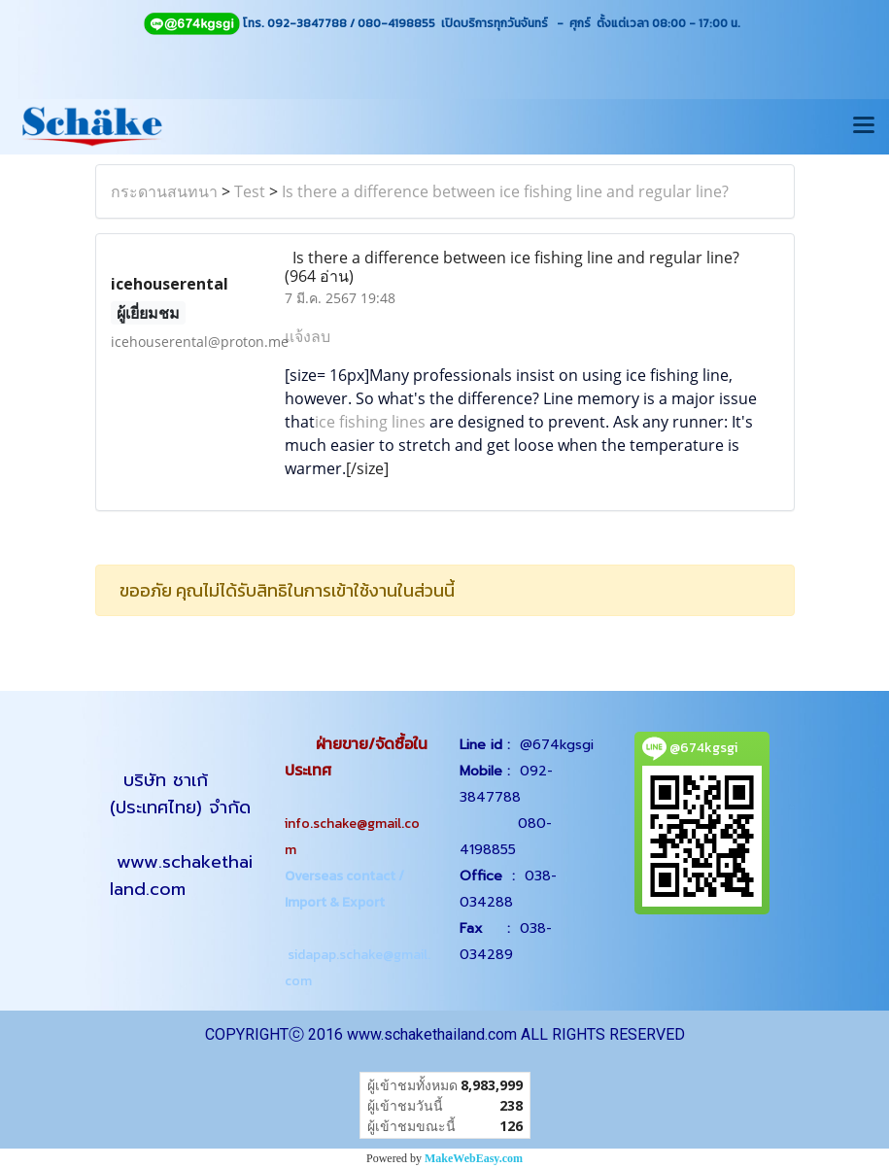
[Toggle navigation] (863, 126)
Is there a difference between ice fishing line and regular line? (505, 191)
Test (249, 191)
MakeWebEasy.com (474, 1158)
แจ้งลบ (307, 336)
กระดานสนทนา (164, 191)
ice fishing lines (370, 421)
